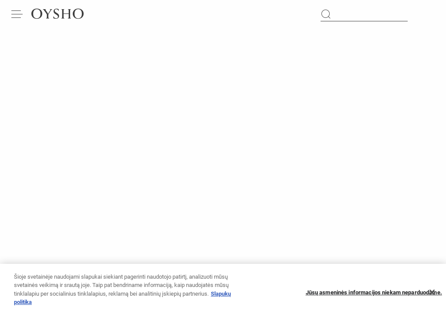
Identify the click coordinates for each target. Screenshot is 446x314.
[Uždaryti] (432, 295)
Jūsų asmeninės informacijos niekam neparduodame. (374, 295)
